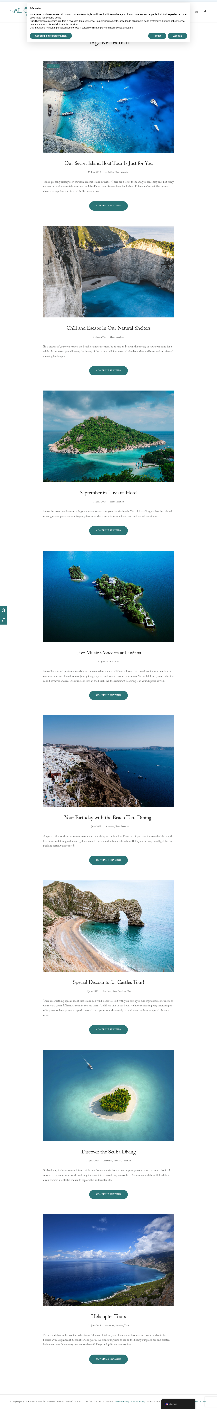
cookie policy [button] (54, 17)
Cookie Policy (138, 1402)
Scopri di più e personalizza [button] (50, 35)
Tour (117, 172)
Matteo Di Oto (198, 1402)
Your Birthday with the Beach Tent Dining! (108, 818)
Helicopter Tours (108, 1316)
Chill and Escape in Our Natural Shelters (108, 328)
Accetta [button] (177, 35)
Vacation (125, 172)
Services (125, 826)
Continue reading (112, 207)
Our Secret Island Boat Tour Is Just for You (108, 163)
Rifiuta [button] (157, 35)
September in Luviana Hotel (108, 493)
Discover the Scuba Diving (108, 1152)
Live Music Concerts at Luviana (108, 653)
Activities (109, 172)
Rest (112, 337)
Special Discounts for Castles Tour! (108, 982)
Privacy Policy (122, 1402)
